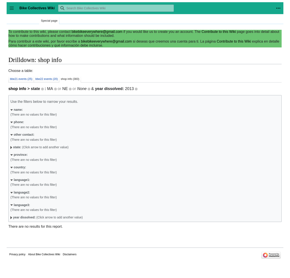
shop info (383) (70, 79)
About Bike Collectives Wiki (44, 254)
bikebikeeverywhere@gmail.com (96, 32)
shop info (17, 88)
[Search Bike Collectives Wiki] (116, 8)
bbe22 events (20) (46, 79)
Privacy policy (17, 254)
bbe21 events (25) (21, 79)
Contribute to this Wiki (219, 32)
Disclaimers (70, 254)
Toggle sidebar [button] (13, 10)
